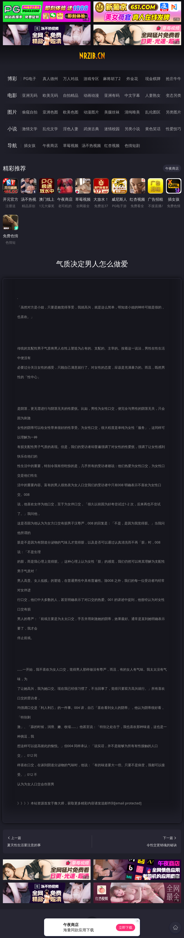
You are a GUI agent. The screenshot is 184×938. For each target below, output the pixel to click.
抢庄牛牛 (173, 78)
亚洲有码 (112, 95)
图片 (12, 112)
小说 (12, 128)
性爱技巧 (173, 128)
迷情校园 (112, 128)
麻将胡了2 (112, 78)
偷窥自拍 (29, 112)
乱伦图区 (153, 112)
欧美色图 (70, 112)
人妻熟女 (153, 95)
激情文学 (29, 128)
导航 (12, 145)
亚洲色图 (50, 112)
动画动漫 (91, 95)
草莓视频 (70, 145)
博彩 (12, 78)
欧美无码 (50, 95)
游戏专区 (91, 78)
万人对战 (70, 78)
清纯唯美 (132, 112)
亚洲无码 (29, 95)
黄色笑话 (153, 128)
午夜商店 (50, 145)
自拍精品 (70, 95)
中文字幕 (132, 95)
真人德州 (50, 78)
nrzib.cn (92, 56)
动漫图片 (91, 112)
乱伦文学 (50, 128)
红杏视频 (112, 145)
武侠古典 (91, 128)
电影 (12, 95)
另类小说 (132, 128)
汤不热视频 (91, 145)
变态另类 (173, 95)
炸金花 (132, 78)
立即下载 (125, 927)
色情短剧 (132, 145)
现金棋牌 (153, 78)
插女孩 (29, 145)
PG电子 (29, 78)
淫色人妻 (70, 128)
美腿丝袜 (112, 112)
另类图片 (173, 112)
